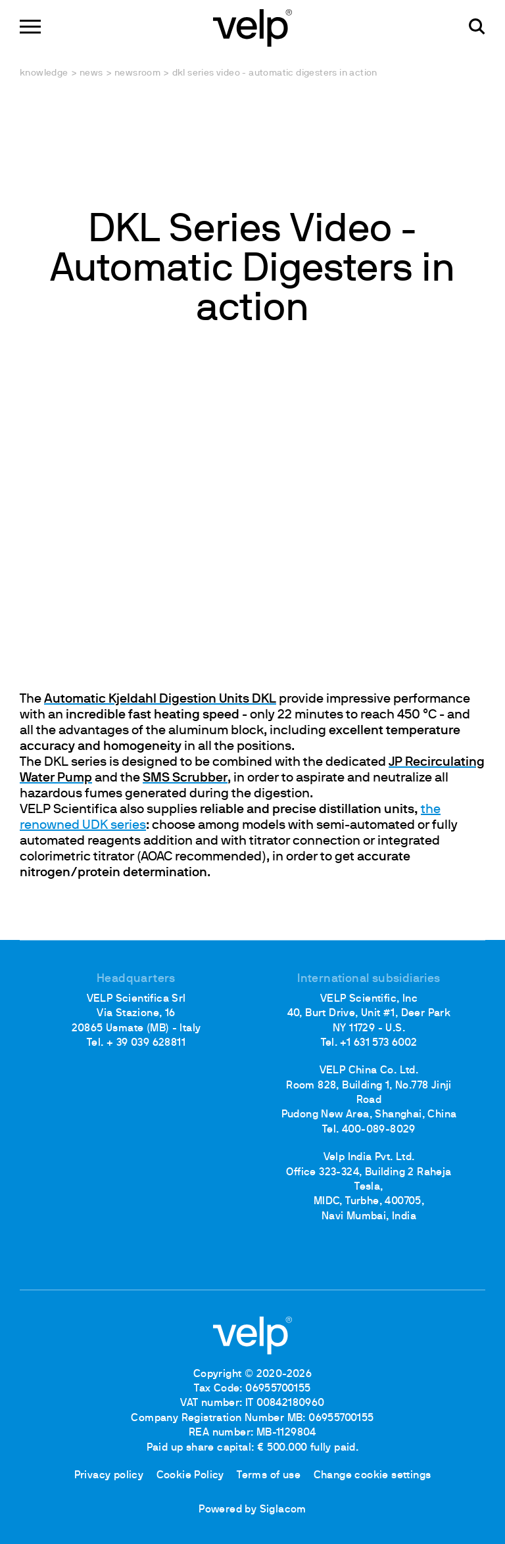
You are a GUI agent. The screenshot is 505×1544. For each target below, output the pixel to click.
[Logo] (252, 26)
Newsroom (137, 73)
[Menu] (30, 27)
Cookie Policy (190, 1475)
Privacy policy (109, 1475)
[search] (477, 26)
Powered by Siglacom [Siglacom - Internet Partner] (252, 1509)
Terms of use (269, 1475)
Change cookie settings (372, 1475)
